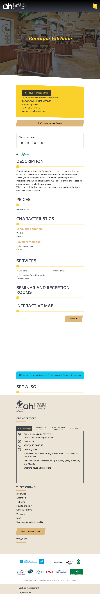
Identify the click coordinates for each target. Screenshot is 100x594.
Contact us (29, 441)
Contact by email (30, 104)
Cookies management (29, 588)
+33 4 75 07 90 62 (31, 108)
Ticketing (20, 502)
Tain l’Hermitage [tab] (24, 429)
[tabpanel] (50, 456)
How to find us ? (24, 506)
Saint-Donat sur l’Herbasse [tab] (58, 428)
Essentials (21, 498)
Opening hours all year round (37, 468)
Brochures (21, 494)
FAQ (18, 518)
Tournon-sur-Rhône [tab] (41, 428)
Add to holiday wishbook (49, 123)
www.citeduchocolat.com (34, 111)
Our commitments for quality (29, 522)
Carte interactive (24, 510)
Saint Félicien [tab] (75, 429)
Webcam (20, 514)
